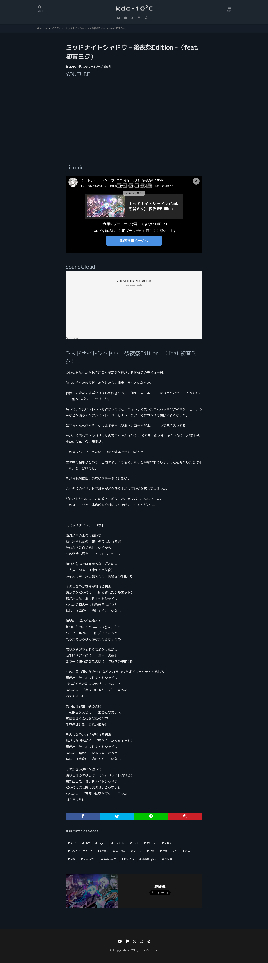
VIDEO (56, 28)
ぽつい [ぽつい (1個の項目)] (104, 851)
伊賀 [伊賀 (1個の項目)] (151, 851)
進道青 (107, 66)
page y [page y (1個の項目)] (102, 843)
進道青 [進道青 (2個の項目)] (168, 859)
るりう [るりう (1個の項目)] (137, 851)
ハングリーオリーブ (92, 66)
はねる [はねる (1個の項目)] (168, 843)
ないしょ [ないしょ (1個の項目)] (151, 843)
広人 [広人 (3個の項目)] (187, 851)
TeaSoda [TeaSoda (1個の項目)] (119, 843)
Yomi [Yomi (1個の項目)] (135, 843)
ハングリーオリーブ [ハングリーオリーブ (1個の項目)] (81, 851)
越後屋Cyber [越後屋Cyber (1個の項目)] (149, 859)
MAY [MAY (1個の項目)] (87, 843)
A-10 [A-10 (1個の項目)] (73, 843)
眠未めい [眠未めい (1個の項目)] (129, 859)
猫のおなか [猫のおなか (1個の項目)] (110, 859)
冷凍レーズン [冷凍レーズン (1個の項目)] (170, 851)
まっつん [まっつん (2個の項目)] (120, 851)
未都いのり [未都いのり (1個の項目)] (90, 859)
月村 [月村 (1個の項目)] (72, 859)
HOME (43, 28)
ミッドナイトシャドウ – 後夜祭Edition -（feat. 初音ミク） (96, 28)
